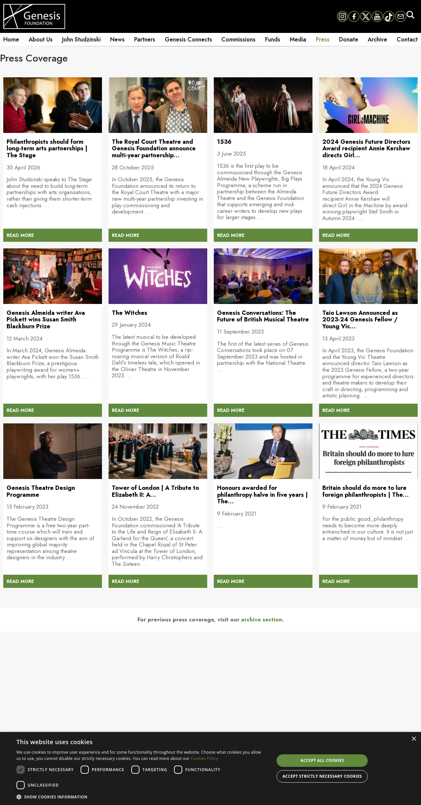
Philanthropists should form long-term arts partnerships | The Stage (47, 149)
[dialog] (210, 768)
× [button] (413, 739)
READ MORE (20, 235)
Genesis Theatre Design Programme (41, 491)
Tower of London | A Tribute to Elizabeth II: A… (155, 491)
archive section (261, 619)
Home (11, 39)
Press (323, 39)
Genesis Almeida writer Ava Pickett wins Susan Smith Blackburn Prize (46, 320)
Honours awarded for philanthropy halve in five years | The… (262, 495)
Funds (272, 39)
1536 (224, 142)
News (117, 39)
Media (298, 39)
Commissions (238, 39)
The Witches (129, 313)
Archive (377, 39)
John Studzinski (81, 39)
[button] (141, 796)
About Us (41, 39)
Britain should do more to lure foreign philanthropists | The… (365, 491)
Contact (407, 39)
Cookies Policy (204, 758)
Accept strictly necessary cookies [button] (322, 776)
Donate (348, 39)
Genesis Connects (188, 39)
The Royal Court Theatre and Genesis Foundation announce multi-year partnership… (154, 149)
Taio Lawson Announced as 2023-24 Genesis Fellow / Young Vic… (360, 320)
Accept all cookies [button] (322, 760)
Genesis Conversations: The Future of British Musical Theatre (263, 316)
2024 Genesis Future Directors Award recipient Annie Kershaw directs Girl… (366, 149)
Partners (144, 39)
